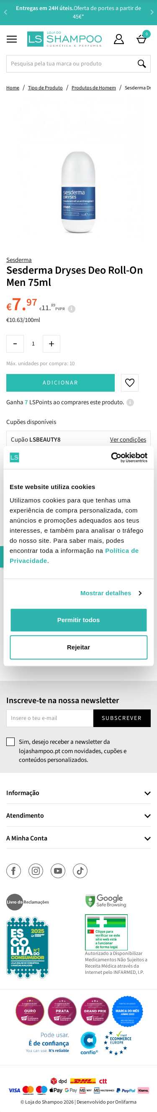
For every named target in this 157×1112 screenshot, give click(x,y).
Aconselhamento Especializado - (83, 12)
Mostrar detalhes (105, 593)
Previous (5, 12)
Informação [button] (22, 793)
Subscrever (122, 718)
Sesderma (19, 260)
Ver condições (128, 439)
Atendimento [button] (25, 816)
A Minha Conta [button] (26, 839)
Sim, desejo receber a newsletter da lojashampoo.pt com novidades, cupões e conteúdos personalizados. (72, 751)
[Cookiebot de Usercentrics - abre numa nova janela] (111, 457)
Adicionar (60, 383)
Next (152, 12)
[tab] (78, 793)
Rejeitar (78, 647)
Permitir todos (78, 619)
